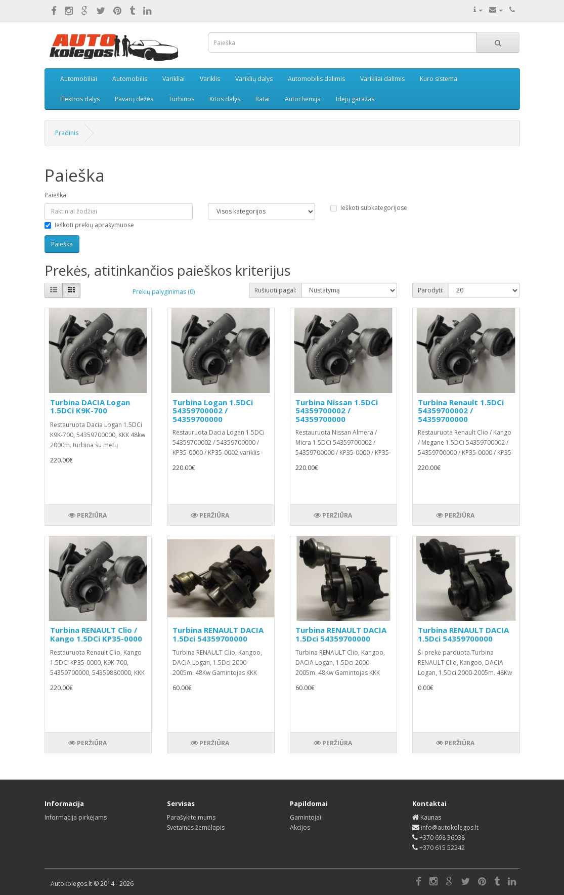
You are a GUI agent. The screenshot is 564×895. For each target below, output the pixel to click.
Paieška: (56, 195)
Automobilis (129, 78)
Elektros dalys (80, 99)
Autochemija (303, 99)
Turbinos (181, 99)
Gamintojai (305, 817)
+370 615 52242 (442, 847)
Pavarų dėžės (134, 99)
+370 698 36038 (442, 837)
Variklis (210, 78)
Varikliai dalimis (382, 78)
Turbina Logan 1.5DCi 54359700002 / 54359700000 (212, 410)
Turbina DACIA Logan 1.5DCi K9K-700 (90, 406)
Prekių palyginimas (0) (164, 291)
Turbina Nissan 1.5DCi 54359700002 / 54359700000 (336, 410)
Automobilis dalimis (316, 78)
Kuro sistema (438, 78)
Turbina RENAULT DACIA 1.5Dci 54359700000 (218, 634)
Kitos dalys (224, 99)
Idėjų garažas (355, 99)
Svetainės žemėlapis (196, 827)
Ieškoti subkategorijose (368, 207)
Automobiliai (78, 78)
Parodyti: (431, 290)
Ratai (262, 99)
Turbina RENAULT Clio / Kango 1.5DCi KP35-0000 (96, 634)
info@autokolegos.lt (450, 827)
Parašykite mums (191, 817)
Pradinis (66, 133)
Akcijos (300, 827)
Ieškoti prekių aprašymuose (89, 225)
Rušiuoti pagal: (275, 290)
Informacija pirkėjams (76, 817)
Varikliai (173, 78)
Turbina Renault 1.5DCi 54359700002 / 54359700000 (461, 410)
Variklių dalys (254, 78)
